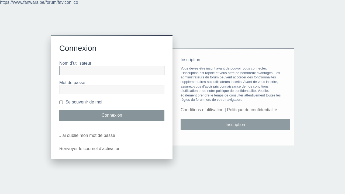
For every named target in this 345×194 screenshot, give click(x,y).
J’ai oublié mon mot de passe (87, 135)
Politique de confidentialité (252, 110)
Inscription (235, 124)
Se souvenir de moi (80, 102)
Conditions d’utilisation (202, 110)
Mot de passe (72, 82)
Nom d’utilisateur (75, 63)
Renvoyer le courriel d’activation (89, 148)
